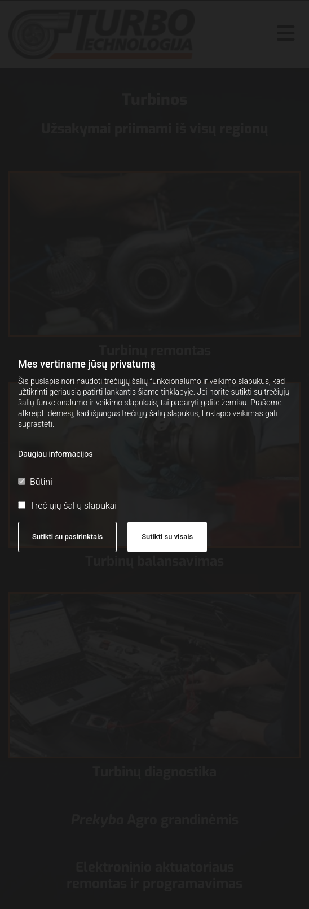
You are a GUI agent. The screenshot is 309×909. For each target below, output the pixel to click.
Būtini (35, 482)
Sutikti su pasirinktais (67, 536)
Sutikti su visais (167, 536)
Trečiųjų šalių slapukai (67, 505)
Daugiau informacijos (55, 453)
